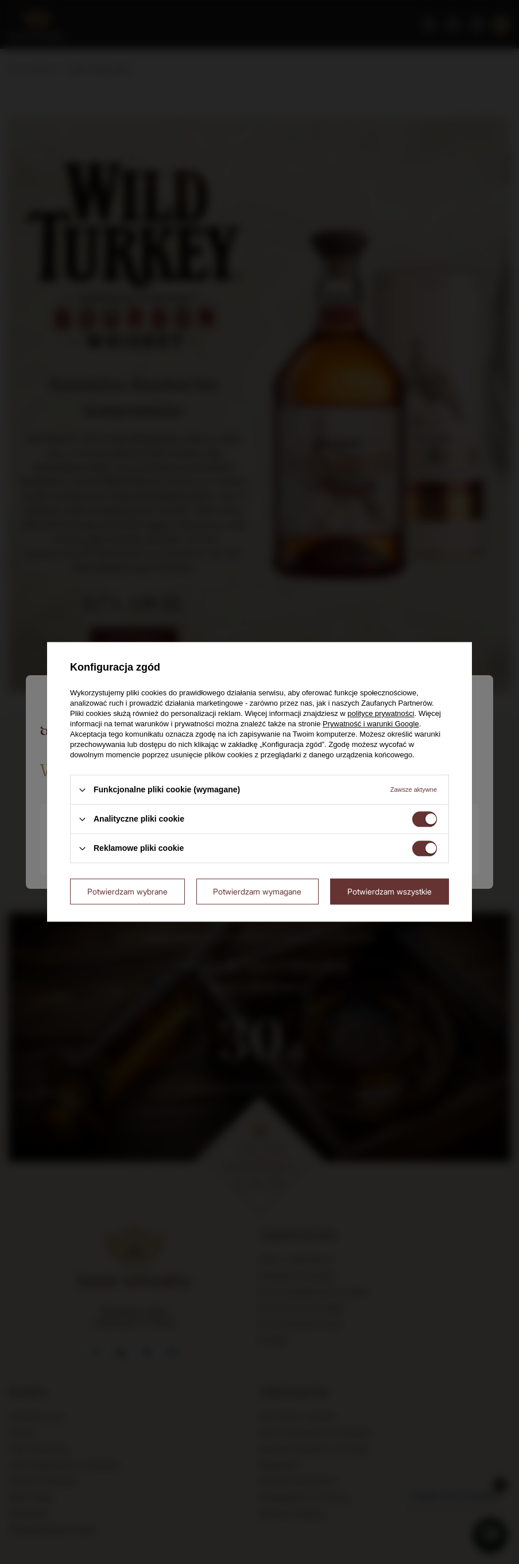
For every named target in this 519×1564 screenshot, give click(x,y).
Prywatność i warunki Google (371, 723)
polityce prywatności (380, 713)
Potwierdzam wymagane (257, 891)
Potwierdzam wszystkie (389, 891)
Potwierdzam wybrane (127, 891)
